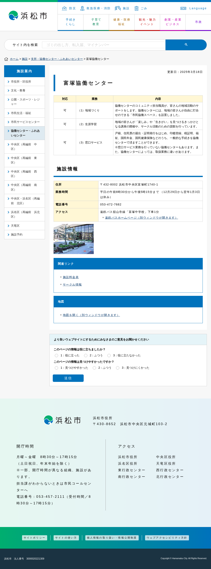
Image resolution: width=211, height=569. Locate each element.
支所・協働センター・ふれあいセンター (57, 59)
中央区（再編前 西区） (24, 174)
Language (194, 8)
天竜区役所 (166, 463)
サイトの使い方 (66, 537)
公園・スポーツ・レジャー (25, 102)
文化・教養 (18, 90)
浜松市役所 (128, 457)
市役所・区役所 (21, 81)
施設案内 (25, 71)
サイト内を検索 (25, 45)
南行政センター (132, 476)
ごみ (141, 8)
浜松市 (29, 16)
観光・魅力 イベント (147, 22)
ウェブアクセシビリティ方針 (167, 537)
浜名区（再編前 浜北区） (25, 214)
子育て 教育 (96, 22)
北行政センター (170, 476)
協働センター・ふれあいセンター (25, 133)
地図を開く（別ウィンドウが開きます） (91, 315)
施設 (122, 8)
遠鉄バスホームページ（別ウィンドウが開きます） (141, 217)
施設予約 (16, 234)
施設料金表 (71, 277)
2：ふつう (96, 355)
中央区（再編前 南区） (24, 187)
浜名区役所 (128, 463)
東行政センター (132, 470)
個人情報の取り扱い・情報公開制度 (112, 537)
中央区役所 (166, 457)
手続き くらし (70, 22)
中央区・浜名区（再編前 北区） (25, 201)
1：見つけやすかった (74, 367)
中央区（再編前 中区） (24, 146)
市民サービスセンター (25, 122)
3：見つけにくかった (135, 367)
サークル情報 (72, 284)
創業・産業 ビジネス (173, 22)
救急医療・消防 (95, 8)
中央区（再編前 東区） (24, 160)
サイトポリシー (35, 537)
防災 (69, 8)
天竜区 (15, 225)
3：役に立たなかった (127, 355)
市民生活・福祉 (21, 113)
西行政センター (170, 470)
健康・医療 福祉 (122, 22)
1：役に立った (70, 355)
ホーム (14, 59)
